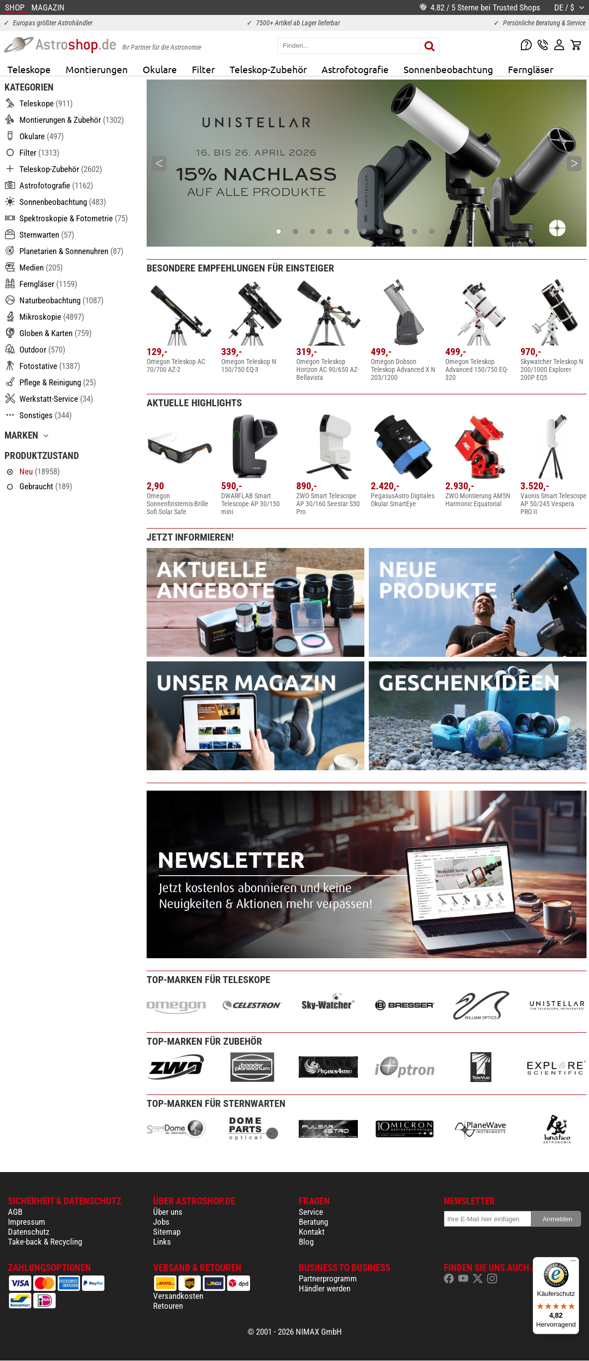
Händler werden (324, 1288)
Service (311, 1212)
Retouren (168, 1306)
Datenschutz (28, 1232)
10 (432, 231)
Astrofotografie (355, 69)
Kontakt (312, 1232)
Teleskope (29, 69)
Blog (306, 1242)
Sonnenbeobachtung (448, 69)
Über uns (167, 1212)
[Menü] (573, 1263)
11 (449, 231)
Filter (203, 69)
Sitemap (166, 1232)
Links (162, 1242)
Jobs (161, 1222)
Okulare (160, 69)
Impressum (26, 1222)
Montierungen (97, 69)
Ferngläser (530, 69)
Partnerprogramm (328, 1278)
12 (466, 231)
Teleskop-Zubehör (268, 69)
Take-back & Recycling (45, 1242)
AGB (15, 1212)
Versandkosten (178, 1296)
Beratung (313, 1222)
